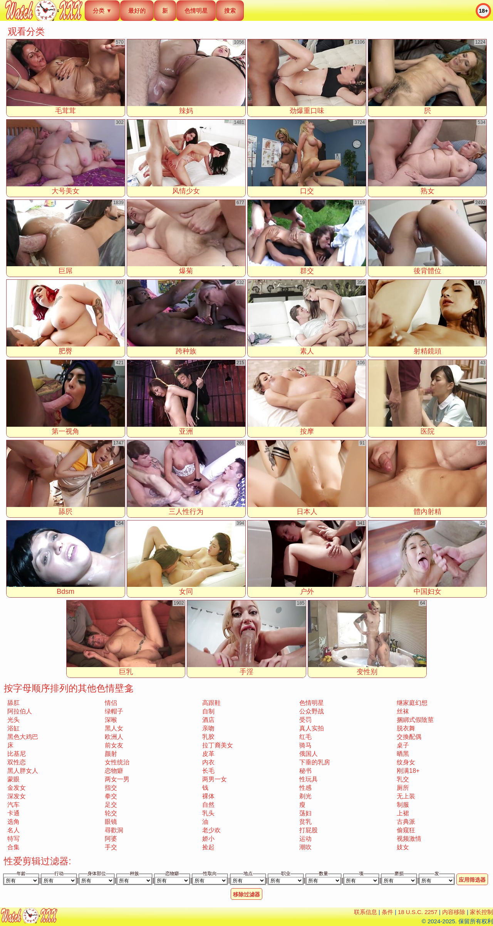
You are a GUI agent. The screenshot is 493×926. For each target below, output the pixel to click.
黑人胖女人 (22, 770)
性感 (305, 787)
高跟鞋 (211, 703)
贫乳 (305, 821)
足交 (111, 804)
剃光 (305, 796)
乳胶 (208, 736)
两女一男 (117, 779)
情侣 (111, 703)
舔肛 (13, 703)
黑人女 (114, 728)
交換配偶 (409, 736)
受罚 (305, 719)
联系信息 (365, 912)
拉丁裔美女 (217, 745)
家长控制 (481, 912)
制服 (403, 804)
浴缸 (13, 728)
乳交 (403, 779)
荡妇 (305, 813)
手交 (111, 847)
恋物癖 (114, 770)
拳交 (111, 796)
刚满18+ (408, 770)
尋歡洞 (114, 830)
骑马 (305, 745)
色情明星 (196, 10)
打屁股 (308, 830)
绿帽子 (114, 711)
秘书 (305, 770)
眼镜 (111, 821)
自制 (208, 711)
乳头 (208, 813)
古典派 (406, 821)
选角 (13, 821)
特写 (13, 838)
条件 (387, 912)
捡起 (208, 847)
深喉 (111, 719)
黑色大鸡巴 (22, 736)
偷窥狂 (406, 830)
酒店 (208, 719)
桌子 (403, 745)
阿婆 (111, 838)
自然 (208, 804)
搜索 (230, 10)
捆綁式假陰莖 (415, 719)
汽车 (13, 804)
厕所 (403, 787)
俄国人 (308, 753)
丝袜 (403, 711)
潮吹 (305, 847)
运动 (305, 838)
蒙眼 (13, 779)
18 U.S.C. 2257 (418, 912)
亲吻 (208, 728)
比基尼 (16, 753)
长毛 (208, 770)
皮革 (208, 753)
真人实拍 (311, 728)
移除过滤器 (246, 894)
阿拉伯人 (19, 711)
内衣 (208, 762)
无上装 (406, 796)
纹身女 (406, 762)
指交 (111, 787)
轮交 (111, 813)
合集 (13, 847)
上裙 (403, 813)
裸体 (208, 796)
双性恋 (16, 762)
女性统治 (117, 762)
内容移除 (453, 912)
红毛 (305, 736)
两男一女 (214, 779)
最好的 (137, 10)
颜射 (111, 753)
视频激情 (409, 838)
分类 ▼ (102, 10)
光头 (13, 719)
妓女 (403, 847)
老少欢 (211, 830)
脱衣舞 (406, 728)
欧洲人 (114, 736)
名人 (13, 830)
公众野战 (311, 711)
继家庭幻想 (412, 703)
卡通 (13, 813)
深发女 (16, 796)
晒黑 (403, 753)
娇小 (208, 838)
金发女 (16, 787)
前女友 (114, 745)
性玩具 (308, 779)
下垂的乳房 (314, 762)
